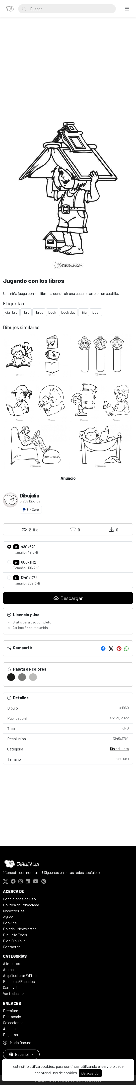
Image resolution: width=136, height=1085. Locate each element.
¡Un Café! (31, 509)
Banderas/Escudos (19, 981)
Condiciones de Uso (19, 898)
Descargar (68, 598)
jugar (96, 312)
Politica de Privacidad (21, 904)
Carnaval (10, 987)
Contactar (11, 946)
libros (39, 312)
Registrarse (12, 1034)
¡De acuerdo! (90, 1073)
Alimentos (11, 963)
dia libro (11, 312)
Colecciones (13, 1022)
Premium (10, 1010)
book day (68, 312)
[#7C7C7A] (22, 677)
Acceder (10, 1028)
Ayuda (8, 916)
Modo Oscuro (17, 1042)
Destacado (12, 1016)
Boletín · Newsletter (19, 928)
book (52, 312)
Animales (10, 969)
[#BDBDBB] (33, 677)
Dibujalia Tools (15, 934)
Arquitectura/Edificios (22, 975)
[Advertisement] (68, 66)
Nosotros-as (14, 910)
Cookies (10, 922)
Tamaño (68, 758)
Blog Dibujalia (14, 940)
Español (19, 1054)
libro (26, 312)
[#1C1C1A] (11, 677)
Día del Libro (119, 748)
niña (83, 312)
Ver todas (11, 993)
